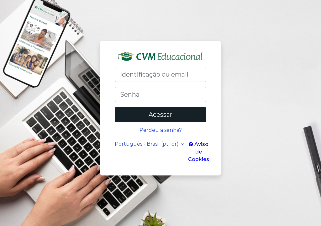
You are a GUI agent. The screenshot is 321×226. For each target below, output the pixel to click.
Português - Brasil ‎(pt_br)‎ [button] (147, 144)
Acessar (160, 114)
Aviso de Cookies (198, 151)
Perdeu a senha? (160, 130)
